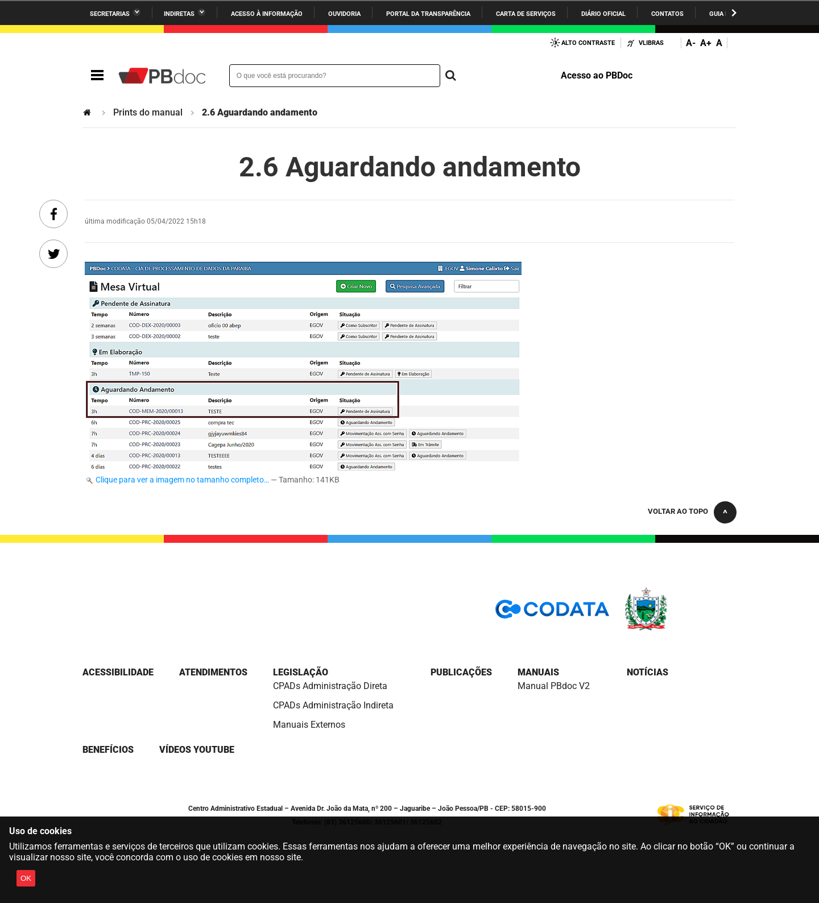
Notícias (647, 672)
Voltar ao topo (678, 511)
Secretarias (110, 14)
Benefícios (108, 749)
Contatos (667, 14)
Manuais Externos (309, 724)
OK (25, 878)
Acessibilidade (118, 672)
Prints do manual (148, 112)
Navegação (97, 75)
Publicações (461, 672)
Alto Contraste (588, 43)
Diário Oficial (603, 14)
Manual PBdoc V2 (554, 686)
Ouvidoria (344, 14)
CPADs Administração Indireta (333, 705)
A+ (706, 43)
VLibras (651, 43)
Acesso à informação (267, 14)
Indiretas (179, 14)
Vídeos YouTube (196, 749)
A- (691, 43)
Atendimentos (213, 672)
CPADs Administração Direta (330, 686)
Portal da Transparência (428, 14)
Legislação (300, 672)
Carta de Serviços (526, 14)
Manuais (538, 672)
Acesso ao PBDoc (596, 75)
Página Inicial (88, 112)
